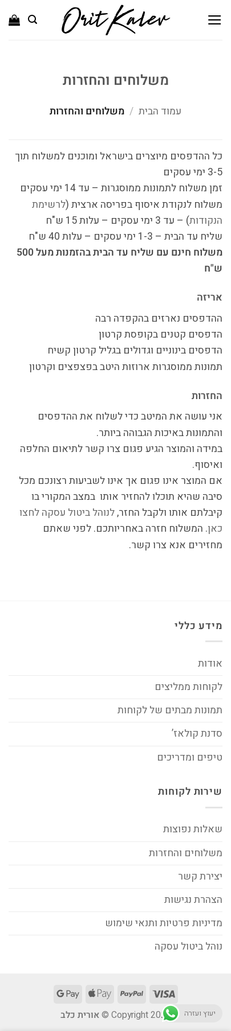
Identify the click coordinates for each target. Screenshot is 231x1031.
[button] (214, 20)
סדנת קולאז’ (197, 733)
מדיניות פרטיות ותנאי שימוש (163, 923)
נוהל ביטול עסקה (188, 946)
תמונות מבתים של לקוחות (169, 710)
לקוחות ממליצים (188, 687)
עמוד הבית (160, 111)
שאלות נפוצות (192, 829)
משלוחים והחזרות (185, 853)
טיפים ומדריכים (189, 757)
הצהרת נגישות (193, 900)
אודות (210, 663)
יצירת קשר (200, 876)
